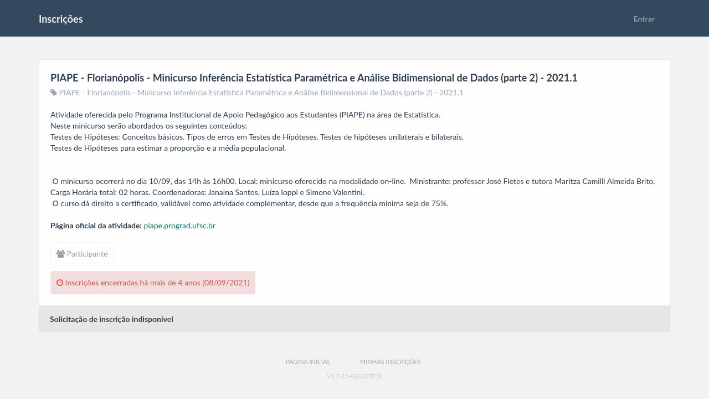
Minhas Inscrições (390, 361)
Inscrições (61, 19)
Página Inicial (307, 361)
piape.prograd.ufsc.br (179, 225)
